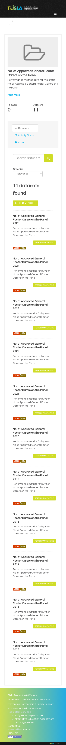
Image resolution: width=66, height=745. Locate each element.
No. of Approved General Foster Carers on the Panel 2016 (30, 603)
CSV (23, 248)
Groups (20, 20)
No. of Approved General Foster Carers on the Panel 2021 (30, 390)
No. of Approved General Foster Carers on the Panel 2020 (30, 433)
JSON (16, 248)
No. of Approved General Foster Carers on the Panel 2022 (30, 347)
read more (14, 95)
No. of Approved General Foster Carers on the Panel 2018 (30, 518)
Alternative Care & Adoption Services (29, 699)
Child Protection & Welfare (22, 695)
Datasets (22, 128)
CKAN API (13, 733)
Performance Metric (44, 242)
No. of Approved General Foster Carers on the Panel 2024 (30, 262)
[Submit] (48, 158)
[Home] (9, 20)
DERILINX (26, 729)
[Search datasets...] (28, 158)
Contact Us (14, 726)
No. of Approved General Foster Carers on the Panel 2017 (30, 561)
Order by (18, 169)
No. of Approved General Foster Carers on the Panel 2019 (30, 475)
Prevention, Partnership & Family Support (31, 704)
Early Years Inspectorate (29, 715)
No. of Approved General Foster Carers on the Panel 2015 (30, 646)
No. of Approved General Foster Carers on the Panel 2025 (30, 220)
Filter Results (25, 203)
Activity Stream (25, 135)
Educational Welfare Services (24, 708)
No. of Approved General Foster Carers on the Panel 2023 (30, 305)
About (20, 142)
